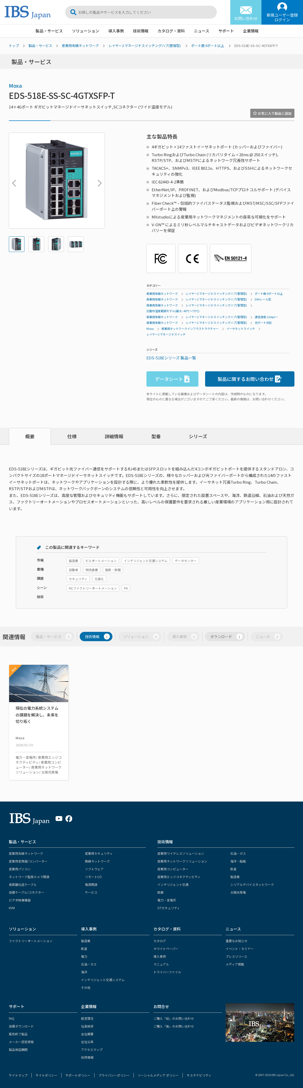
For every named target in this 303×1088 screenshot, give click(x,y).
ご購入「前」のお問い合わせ (173, 1018)
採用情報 (87, 1057)
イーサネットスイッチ (240, 328)
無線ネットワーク (97, 861)
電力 (84, 956)
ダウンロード (226, 636)
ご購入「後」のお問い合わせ (173, 1026)
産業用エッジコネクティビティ (178, 876)
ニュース (201, 30)
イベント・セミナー (240, 948)
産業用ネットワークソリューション (182, 861)
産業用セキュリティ (99, 853)
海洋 (84, 972)
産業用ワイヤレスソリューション (180, 853)
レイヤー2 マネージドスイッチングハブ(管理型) (145, 45)
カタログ (159, 941)
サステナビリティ (199, 1075)
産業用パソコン (20, 869)
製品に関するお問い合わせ (250, 378)
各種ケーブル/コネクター (26, 892)
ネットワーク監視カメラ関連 (29, 876)
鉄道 (233, 869)
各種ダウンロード (21, 1026)
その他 (85, 987)
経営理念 (87, 1018)
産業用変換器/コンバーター (28, 861)
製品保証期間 (18, 1049)
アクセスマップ (92, 1049)
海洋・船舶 (238, 861)
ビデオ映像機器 (20, 900)
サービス (91, 892)
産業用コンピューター (172, 869)
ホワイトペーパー (165, 948)
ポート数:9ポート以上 (207, 45)
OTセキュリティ (168, 908)
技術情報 (141, 30)
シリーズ (198, 436)
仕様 (72, 436)
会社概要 (87, 1034)
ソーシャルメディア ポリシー (158, 1075)
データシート (172, 378)
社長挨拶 (87, 1026)
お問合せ (161, 1006)
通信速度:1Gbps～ (266, 317)
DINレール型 (263, 299)
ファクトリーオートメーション (30, 941)
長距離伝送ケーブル (23, 884)
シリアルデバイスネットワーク (252, 884)
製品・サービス (49, 30)
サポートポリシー (77, 1075)
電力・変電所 (166, 900)
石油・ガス (238, 853)
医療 (160, 892)
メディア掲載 (235, 964)
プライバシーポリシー (114, 1075)
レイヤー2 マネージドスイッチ (166, 334)
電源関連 (91, 884)
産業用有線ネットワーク (80, 45)
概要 (30, 436)
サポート (226, 30)
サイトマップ (18, 1075)
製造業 (235, 876)
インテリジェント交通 (172, 884)
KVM (12, 908)
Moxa (15, 85)
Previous (12, 180)
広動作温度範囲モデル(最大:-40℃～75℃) (172, 311)
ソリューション (85, 30)
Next (98, 180)
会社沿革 (87, 1041)
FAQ (11, 1018)
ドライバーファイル (167, 972)
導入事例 (116, 30)
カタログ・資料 (171, 30)
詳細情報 (114, 436)
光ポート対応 (263, 322)
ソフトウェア (94, 869)
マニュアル (161, 964)
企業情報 (251, 30)
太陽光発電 (238, 892)
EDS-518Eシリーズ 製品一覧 (171, 357)
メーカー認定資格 (21, 1041)
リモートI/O (93, 876)
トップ (14, 45)
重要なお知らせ (236, 941)
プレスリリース (236, 956)
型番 (156, 436)
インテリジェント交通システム (103, 979)
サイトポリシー (46, 1075)
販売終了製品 (18, 1034)
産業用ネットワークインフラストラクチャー (190, 328)
